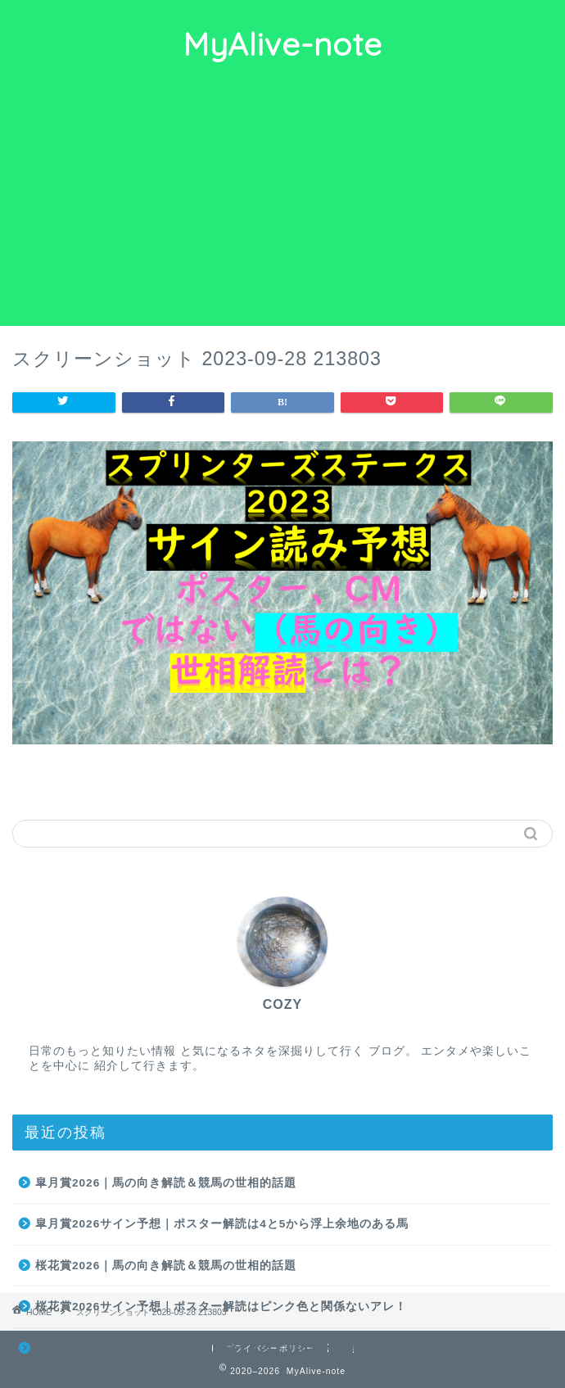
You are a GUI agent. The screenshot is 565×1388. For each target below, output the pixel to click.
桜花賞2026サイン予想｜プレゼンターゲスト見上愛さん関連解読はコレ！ (239, 1348)
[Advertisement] (282, 203)
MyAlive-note (282, 44)
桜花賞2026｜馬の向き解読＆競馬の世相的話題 (165, 1265)
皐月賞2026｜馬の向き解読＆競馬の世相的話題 (165, 1183)
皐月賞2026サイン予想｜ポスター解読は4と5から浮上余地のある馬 (222, 1224)
